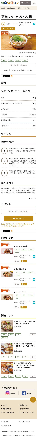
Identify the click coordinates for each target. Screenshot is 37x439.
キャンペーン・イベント (27, 413)
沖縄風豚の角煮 (20, 269)
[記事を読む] (18, 326)
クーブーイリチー (21, 292)
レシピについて (11, 8)
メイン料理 (17, 275)
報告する (33, 198)
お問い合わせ (7, 425)
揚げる (24, 249)
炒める (31, 295)
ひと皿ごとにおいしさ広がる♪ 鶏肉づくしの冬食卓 (25, 322)
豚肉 (17, 272)
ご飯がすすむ (32, 272)
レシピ (5, 405)
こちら (20, 226)
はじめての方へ (25, 409)
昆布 (24, 295)
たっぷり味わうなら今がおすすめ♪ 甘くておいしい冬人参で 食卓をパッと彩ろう (25, 365)
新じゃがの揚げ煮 (21, 246)
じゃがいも (17, 249)
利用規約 (5, 421)
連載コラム (23, 405)
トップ (3, 8)
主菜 (17, 298)
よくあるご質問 (25, 421)
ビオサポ (17, 252)
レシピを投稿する (8, 412)
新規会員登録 (7, 409)
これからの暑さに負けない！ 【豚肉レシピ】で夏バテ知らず (25, 346)
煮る (31, 249)
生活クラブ (18, 431)
